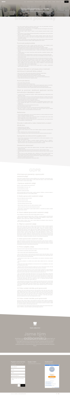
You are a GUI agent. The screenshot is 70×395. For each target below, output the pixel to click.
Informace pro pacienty (38, 1)
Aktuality (53, 1)
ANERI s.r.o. (16, 393)
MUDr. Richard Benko (57, 387)
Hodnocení (58, 1)
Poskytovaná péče (30, 1)
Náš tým (45, 1)
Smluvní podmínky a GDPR (22, 393)
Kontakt (62, 1)
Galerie (49, 1)
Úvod (25, 1)
